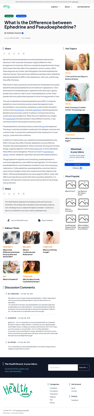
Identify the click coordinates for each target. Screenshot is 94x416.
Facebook (74, 400)
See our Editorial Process (17, 220)
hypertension (48, 152)
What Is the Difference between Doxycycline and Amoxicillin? (11, 253)
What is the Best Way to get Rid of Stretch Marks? (83, 227)
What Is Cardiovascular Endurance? (29, 252)
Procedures (54, 391)
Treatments (8, 247)
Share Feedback (45, 220)
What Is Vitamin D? (10, 279)
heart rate (38, 149)
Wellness (27, 247)
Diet (4, 276)
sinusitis (6, 135)
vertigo (6, 155)
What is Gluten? (83, 209)
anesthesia (37, 110)
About (73, 388)
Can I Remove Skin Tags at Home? (82, 193)
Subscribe (77, 164)
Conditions (47, 247)
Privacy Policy (6, 413)
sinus (43, 126)
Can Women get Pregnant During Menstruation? (70, 227)
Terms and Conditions (17, 413)
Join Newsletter (83, 7)
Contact (74, 391)
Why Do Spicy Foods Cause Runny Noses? (31, 280)
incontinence (19, 110)
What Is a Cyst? (70, 191)
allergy (55, 165)
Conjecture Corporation (22, 410)
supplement (11, 119)
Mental (68, 73)
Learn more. (75, 1)
